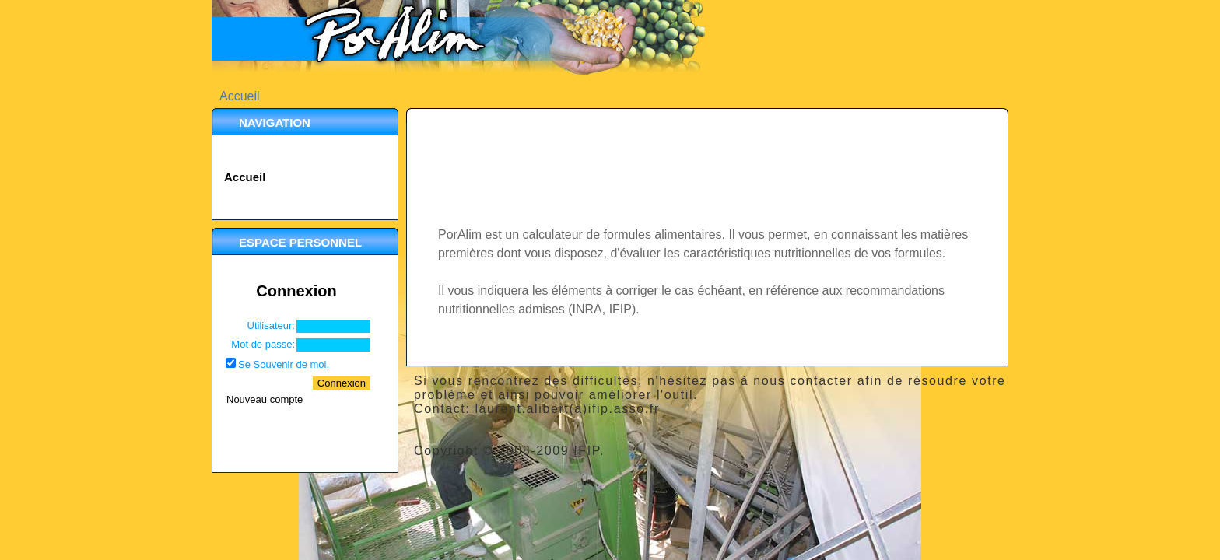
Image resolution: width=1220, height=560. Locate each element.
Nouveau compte (264, 399)
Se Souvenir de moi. (283, 364)
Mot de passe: (263, 344)
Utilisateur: (271, 325)
